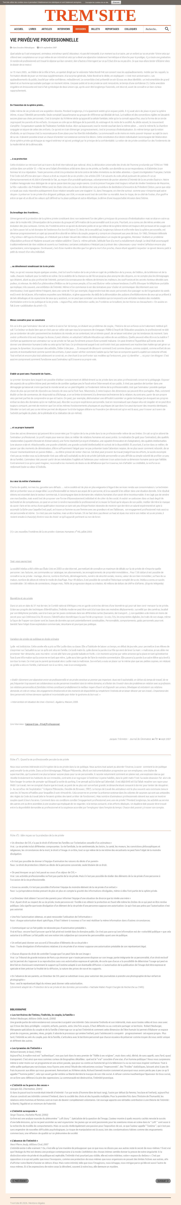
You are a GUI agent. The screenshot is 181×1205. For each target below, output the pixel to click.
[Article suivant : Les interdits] (163, 1181)
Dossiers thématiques (25, 48)
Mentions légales (36, 1203)
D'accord (116, 2)
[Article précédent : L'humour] (19, 1181)
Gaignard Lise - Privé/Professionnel (42, 724)
